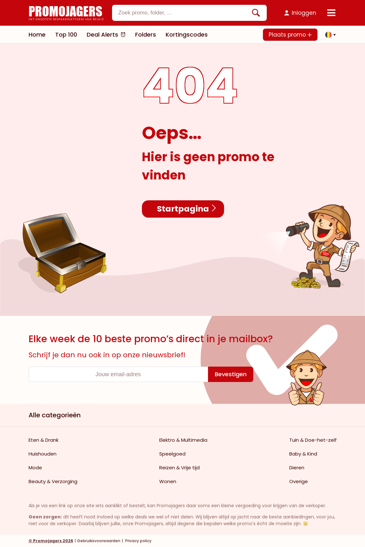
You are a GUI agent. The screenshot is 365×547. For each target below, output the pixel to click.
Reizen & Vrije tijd (179, 467)
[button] (329, 34)
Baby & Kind (303, 453)
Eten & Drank (43, 440)
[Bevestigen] (230, 374)
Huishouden (42, 453)
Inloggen (304, 13)
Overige (298, 481)
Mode (35, 467)
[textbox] (183, 13)
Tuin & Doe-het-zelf (313, 440)
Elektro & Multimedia (183, 440)
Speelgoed (172, 453)
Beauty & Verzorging (53, 481)
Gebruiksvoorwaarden (98, 540)
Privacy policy (138, 540)
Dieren (296, 467)
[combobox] (189, 13)
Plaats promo (290, 35)
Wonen (167, 481)
